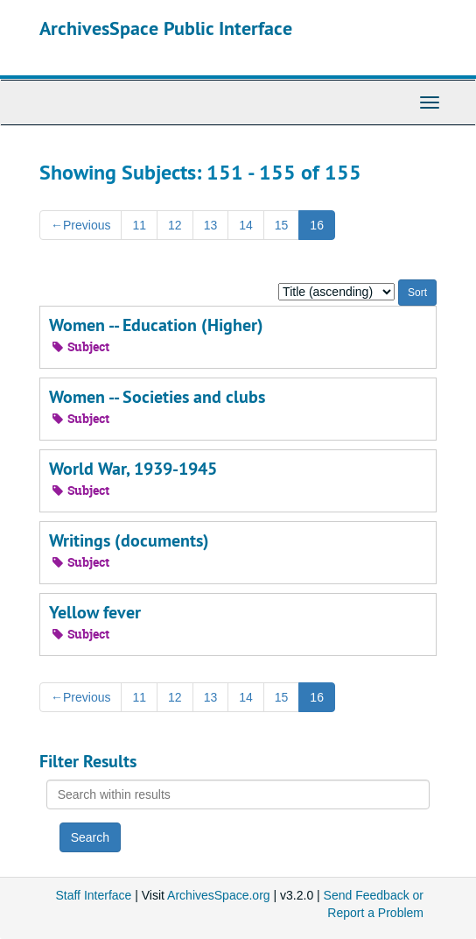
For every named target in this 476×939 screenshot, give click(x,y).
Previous (80, 225)
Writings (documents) (129, 540)
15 (282, 225)
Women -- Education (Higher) (156, 325)
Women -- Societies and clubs (157, 396)
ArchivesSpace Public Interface (165, 28)
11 (139, 225)
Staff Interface (93, 895)
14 (246, 225)
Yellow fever (95, 612)
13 (211, 225)
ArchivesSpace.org (218, 895)
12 (175, 225)
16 (317, 225)
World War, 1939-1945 (133, 468)
